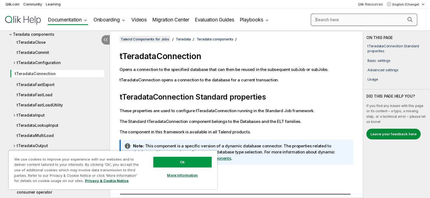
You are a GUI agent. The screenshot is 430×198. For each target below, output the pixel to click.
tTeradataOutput (32, 145)
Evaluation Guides (214, 20)
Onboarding (107, 20)
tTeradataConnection (35, 73)
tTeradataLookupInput (37, 125)
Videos (139, 20)
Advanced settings (382, 70)
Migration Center (170, 20)
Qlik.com (12, 4)
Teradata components (33, 34)
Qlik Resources (370, 4)
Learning (53, 4)
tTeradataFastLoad (34, 94)
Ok (182, 162)
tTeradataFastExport (35, 84)
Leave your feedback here (393, 134)
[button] (410, 19)
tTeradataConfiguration (39, 62)
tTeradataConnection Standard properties (393, 48)
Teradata (183, 39)
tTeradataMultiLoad (35, 135)
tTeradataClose (31, 42)
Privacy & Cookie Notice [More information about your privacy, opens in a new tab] (107, 180)
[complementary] (396, 114)
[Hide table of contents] (105, 40)
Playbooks (251, 20)
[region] (113, 169)
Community (32, 4)
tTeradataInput (31, 115)
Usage (372, 79)
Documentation (65, 20)
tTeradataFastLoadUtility (40, 105)
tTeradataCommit (33, 52)
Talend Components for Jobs (145, 39)
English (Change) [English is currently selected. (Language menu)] (406, 4)
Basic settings (379, 60)
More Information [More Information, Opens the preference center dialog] (182, 175)
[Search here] (364, 20)
